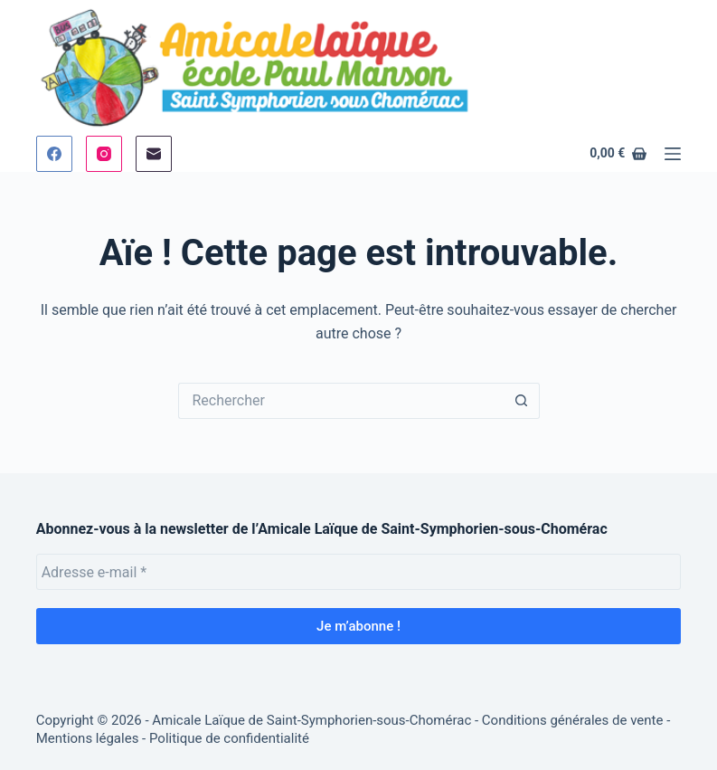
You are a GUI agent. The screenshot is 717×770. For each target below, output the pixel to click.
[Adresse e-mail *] (359, 572)
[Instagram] (104, 154)
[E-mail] (154, 154)
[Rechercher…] (341, 401)
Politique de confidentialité (229, 738)
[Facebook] (54, 154)
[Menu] (673, 154)
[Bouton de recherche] (522, 401)
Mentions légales (87, 738)
